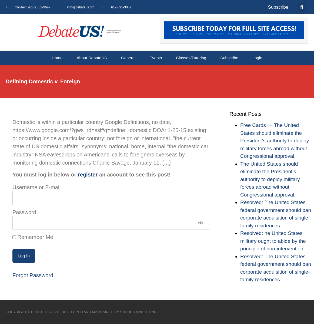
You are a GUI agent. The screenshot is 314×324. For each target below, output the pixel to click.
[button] (301, 7)
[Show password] (200, 223)
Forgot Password (32, 275)
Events (155, 57)
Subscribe (229, 57)
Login (257, 57)
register (88, 175)
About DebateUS (91, 57)
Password (24, 212)
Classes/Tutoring (191, 57)
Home (57, 57)
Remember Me (32, 237)
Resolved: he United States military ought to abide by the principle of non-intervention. (273, 240)
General (128, 57)
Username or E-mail (36, 187)
